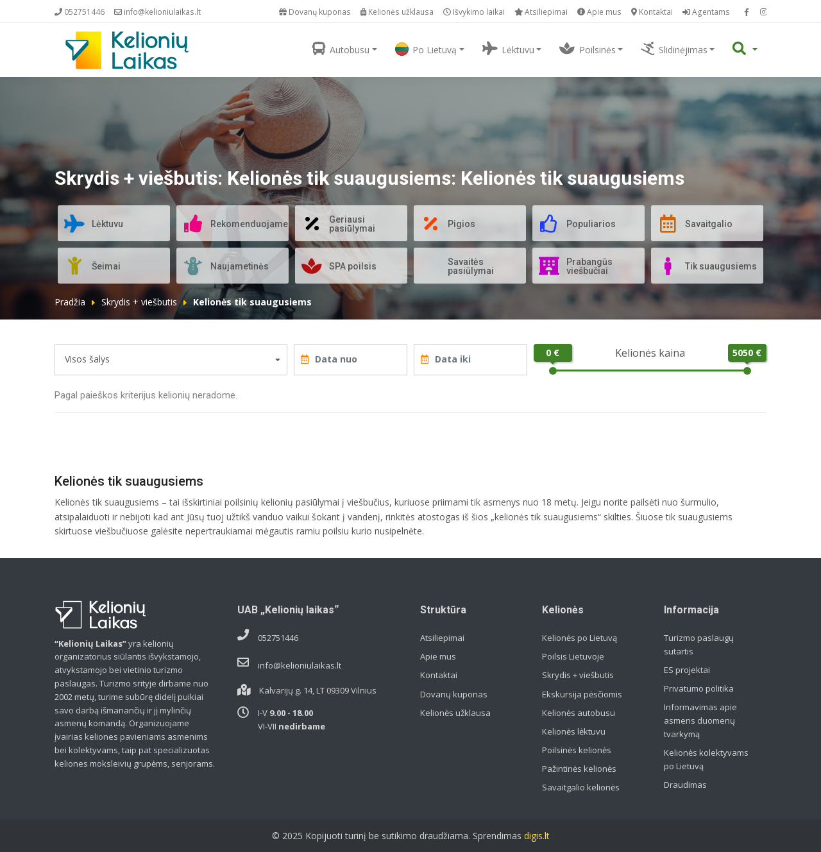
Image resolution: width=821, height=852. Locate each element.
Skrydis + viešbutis (139, 302)
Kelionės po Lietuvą (579, 637)
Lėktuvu (508, 49)
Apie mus (599, 11)
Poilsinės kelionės (576, 750)
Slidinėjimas (674, 49)
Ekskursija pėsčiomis (582, 694)
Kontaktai (652, 11)
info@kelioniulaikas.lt (157, 11)
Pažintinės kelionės (579, 768)
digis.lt (537, 836)
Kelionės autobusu (578, 713)
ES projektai (687, 670)
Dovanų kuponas (315, 11)
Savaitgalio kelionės (581, 787)
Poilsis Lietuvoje (573, 656)
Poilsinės (587, 49)
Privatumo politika (699, 688)
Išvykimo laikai (474, 11)
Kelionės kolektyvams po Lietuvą (706, 759)
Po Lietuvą (426, 49)
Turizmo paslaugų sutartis (699, 644)
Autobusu (340, 49)
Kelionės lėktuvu (573, 731)
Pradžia (70, 302)
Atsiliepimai (541, 11)
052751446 (80, 11)
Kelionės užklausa (397, 11)
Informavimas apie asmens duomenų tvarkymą (700, 720)
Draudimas (685, 784)
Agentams (706, 11)
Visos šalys (87, 359)
